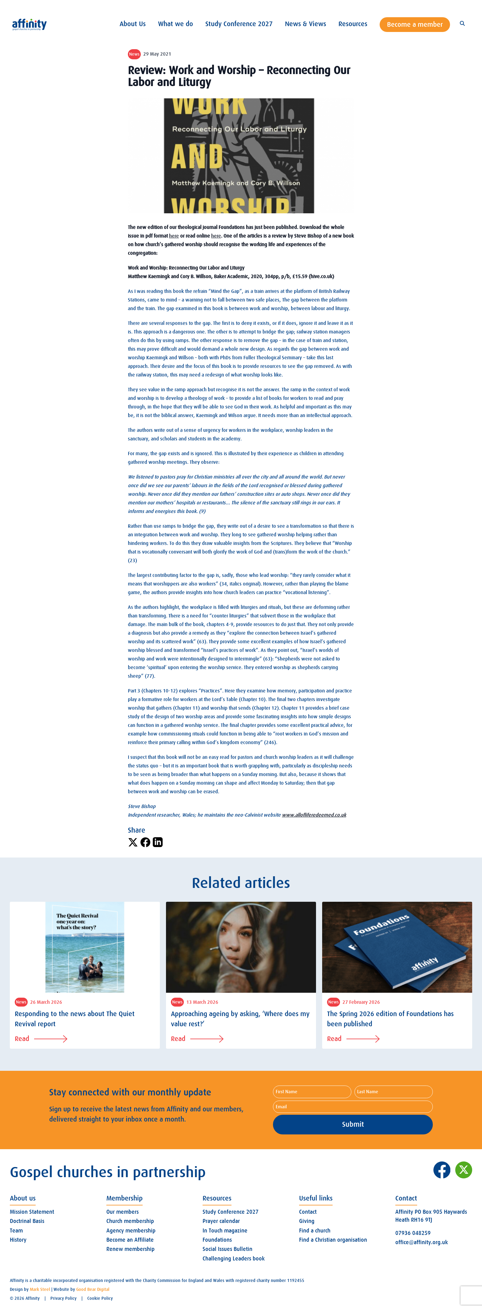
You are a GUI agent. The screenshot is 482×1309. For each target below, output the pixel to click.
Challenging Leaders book (234, 1259)
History (18, 1240)
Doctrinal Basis (27, 1221)
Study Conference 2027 (231, 1212)
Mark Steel (40, 1289)
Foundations (217, 1240)
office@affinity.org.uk (421, 1242)
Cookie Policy (100, 1298)
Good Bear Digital (92, 1289)
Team (16, 1231)
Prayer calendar (221, 1221)
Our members (122, 1212)
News (134, 54)
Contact (308, 1212)
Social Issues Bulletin (227, 1249)
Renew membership (130, 1249)
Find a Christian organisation (333, 1240)
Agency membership (131, 1231)
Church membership (130, 1221)
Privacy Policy (63, 1298)
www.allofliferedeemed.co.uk (314, 815)
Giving (306, 1221)
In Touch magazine (225, 1231)
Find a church (314, 1231)
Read (41, 1039)
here (174, 236)
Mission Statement (32, 1212)
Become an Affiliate (130, 1240)
